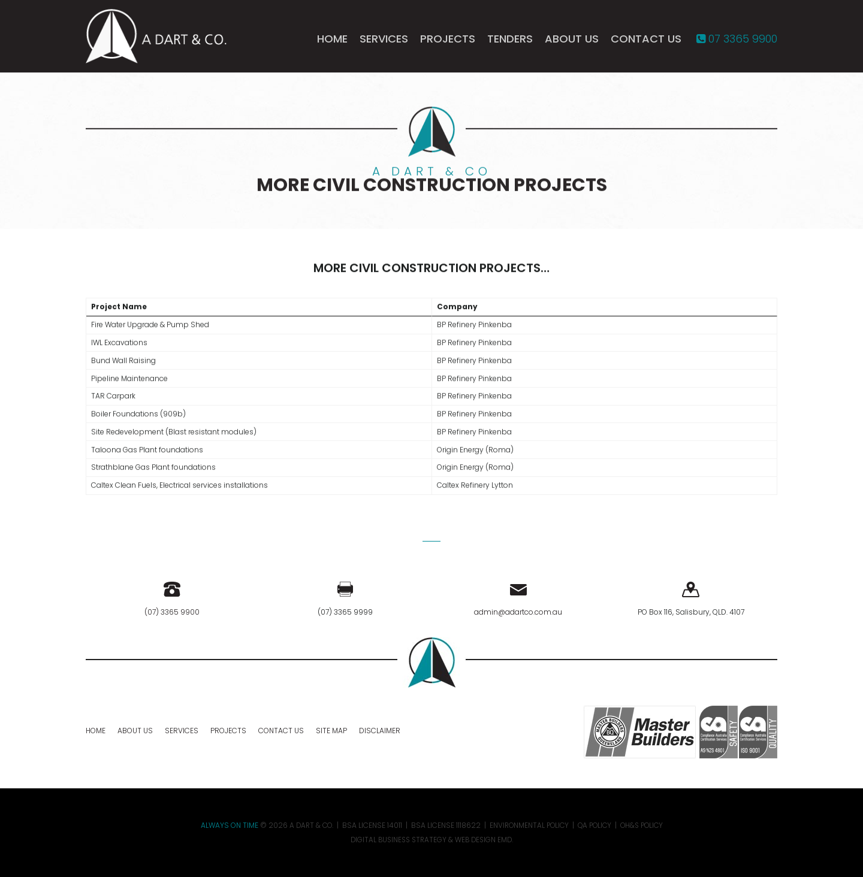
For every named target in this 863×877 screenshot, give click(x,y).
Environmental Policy (528, 825)
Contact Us (646, 41)
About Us (572, 41)
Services (384, 41)
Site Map (331, 730)
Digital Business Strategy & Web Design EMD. (431, 839)
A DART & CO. (307, 825)
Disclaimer (379, 730)
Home (332, 41)
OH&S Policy (645, 825)
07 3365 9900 (736, 41)
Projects (447, 41)
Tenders (510, 41)
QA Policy (596, 825)
